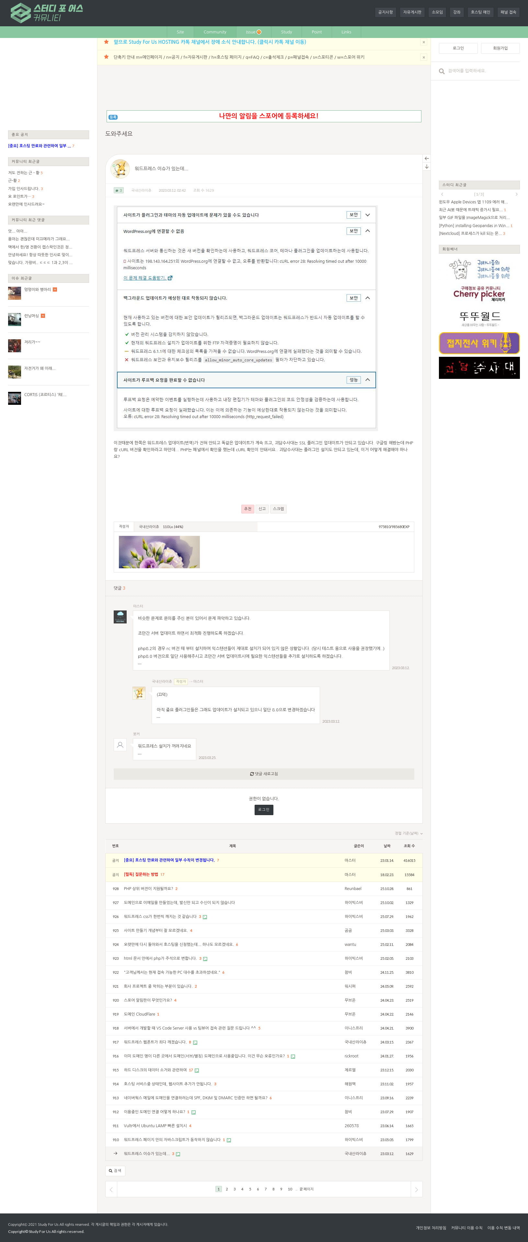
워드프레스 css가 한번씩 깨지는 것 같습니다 (161, 917)
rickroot (352, 1056)
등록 (113, 117)
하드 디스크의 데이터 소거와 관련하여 (156, 1070)
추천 (248, 509)
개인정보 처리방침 (431, 1228)
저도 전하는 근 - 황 (24, 173)
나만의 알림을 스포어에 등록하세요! (268, 116)
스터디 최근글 (454, 185)
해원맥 (350, 1084)
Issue (253, 32)
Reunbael (353, 889)
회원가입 (500, 48)
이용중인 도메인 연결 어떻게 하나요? (155, 1112)
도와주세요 (119, 134)
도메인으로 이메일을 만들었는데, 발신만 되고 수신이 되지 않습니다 (179, 903)
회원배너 (450, 249)
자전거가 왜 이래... (40, 368)
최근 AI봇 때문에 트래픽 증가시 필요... (471, 210)
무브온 (350, 1000)
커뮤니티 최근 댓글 (28, 220)
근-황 (12, 181)
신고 (262, 509)
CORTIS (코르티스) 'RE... (45, 395)
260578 (352, 1126)
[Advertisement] (48, 83)
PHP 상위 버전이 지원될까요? (149, 889)
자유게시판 (412, 12)
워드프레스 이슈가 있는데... (161, 168)
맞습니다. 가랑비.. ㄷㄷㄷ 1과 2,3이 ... (40, 263)
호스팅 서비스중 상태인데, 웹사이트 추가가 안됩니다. (168, 1084)
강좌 (457, 12)
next (516, 194)
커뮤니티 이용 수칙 (467, 1228)
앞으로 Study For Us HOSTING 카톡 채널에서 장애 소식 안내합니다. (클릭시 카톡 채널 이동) (210, 42)
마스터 (138, 606)
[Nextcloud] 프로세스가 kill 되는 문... (470, 233)
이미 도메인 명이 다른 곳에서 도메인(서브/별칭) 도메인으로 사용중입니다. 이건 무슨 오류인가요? (205, 1056)
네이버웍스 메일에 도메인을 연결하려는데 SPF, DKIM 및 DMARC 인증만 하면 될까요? (196, 1098)
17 (162, 874)
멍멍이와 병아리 (37, 290)
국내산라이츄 (141, 190)
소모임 (437, 12)
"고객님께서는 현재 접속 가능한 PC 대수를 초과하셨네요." (173, 972)
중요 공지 (20, 134)
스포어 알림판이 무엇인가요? (148, 1000)
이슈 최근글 (22, 278)
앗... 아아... (17, 231)
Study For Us (48, 1224)
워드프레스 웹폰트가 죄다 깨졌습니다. (156, 1042)
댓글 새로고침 (264, 774)
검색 (115, 1171)
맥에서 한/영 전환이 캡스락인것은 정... (40, 247)
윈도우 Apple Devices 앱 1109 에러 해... (473, 202)
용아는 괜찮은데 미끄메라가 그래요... (39, 239)
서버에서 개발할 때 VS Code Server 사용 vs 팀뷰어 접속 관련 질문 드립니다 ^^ (190, 1028)
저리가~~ (32, 342)
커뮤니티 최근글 (26, 161)
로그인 (264, 810)
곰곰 (348, 931)
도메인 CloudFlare (140, 1014)
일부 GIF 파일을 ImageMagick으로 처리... (474, 218)
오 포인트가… (19, 197)
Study (286, 32)
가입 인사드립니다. (24, 189)
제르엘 (350, 1070)
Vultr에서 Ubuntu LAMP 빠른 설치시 (156, 1126)
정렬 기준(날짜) (409, 834)
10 (290, 1189)
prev (442, 194)
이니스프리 (354, 1028)
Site (180, 32)
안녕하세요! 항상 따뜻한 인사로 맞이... (40, 255)
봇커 (136, 734)
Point (317, 32)
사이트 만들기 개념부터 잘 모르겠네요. (156, 931)
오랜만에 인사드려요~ (26, 204)
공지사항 (385, 12)
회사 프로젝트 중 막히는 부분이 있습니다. (159, 986)
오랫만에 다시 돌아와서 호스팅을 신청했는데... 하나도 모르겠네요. (179, 945)
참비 (348, 972)
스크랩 (278, 509)
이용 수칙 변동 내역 (504, 1228)
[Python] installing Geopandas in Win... (474, 226)
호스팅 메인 (480, 12)
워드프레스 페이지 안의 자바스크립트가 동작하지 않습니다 (173, 1140)
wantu (350, 945)
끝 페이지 (307, 1189)
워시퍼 (350, 986)
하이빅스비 (354, 903)
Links (346, 32)
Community (215, 32)
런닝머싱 (31, 316)
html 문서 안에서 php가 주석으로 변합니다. (161, 958)
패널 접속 (508, 12)
